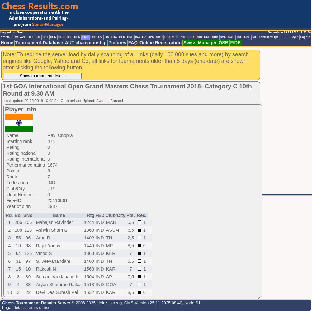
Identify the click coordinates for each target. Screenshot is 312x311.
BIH (30, 37)
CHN (53, 37)
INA (137, 37)
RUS (207, 37)
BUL (37, 37)
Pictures (117, 42)
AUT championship (85, 42)
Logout (305, 37)
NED (175, 37)
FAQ (133, 42)
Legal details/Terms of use (26, 307)
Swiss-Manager (200, 42)
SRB (215, 37)
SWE (231, 37)
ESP (93, 37)
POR (190, 37)
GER (122, 37)
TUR (239, 37)
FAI (100, 37)
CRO (61, 37)
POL (183, 37)
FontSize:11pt (268, 37)
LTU (167, 37)
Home (7, 42)
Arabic (5, 37)
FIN (106, 37)
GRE (130, 37)
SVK (223, 37)
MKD (159, 37)
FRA (114, 37)
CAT (45, 37)
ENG (85, 37)
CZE (70, 37)
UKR (247, 37)
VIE (254, 37)
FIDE (235, 42)
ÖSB (224, 42)
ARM (15, 37)
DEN (77, 37)
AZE (23, 37)
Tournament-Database (39, 42)
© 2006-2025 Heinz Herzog (96, 302)
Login (294, 37)
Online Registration (160, 42)
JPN (151, 37)
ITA (144, 37)
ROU (199, 37)
